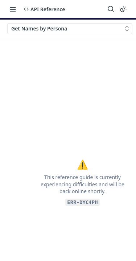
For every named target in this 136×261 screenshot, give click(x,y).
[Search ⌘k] (110, 9)
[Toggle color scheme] (123, 9)
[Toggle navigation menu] (12, 9)
